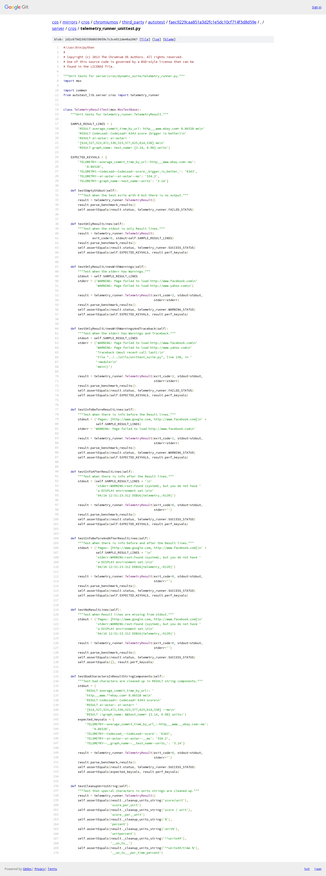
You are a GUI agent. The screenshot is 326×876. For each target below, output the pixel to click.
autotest (156, 22)
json (317, 869)
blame (169, 39)
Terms (52, 869)
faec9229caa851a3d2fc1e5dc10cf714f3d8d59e (212, 22)
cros (85, 22)
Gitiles (27, 869)
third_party (133, 22)
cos (55, 22)
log (156, 39)
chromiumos (105, 22)
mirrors (69, 22)
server (58, 28)
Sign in (316, 7)
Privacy (39, 869)
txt (307, 869)
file (145, 39)
